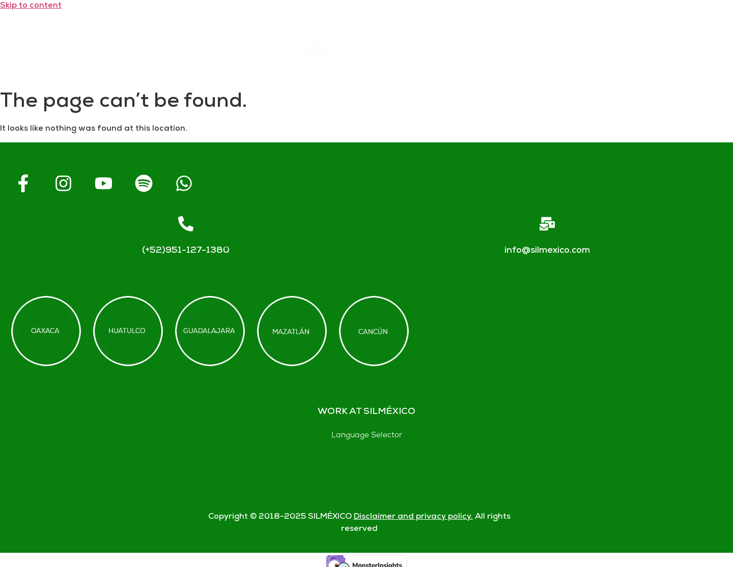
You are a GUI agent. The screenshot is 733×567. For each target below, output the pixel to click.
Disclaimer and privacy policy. (413, 517)
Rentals (331, 49)
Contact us (599, 49)
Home (248, 49)
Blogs (689, 49)
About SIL (423, 49)
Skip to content (31, 6)
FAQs (510, 49)
